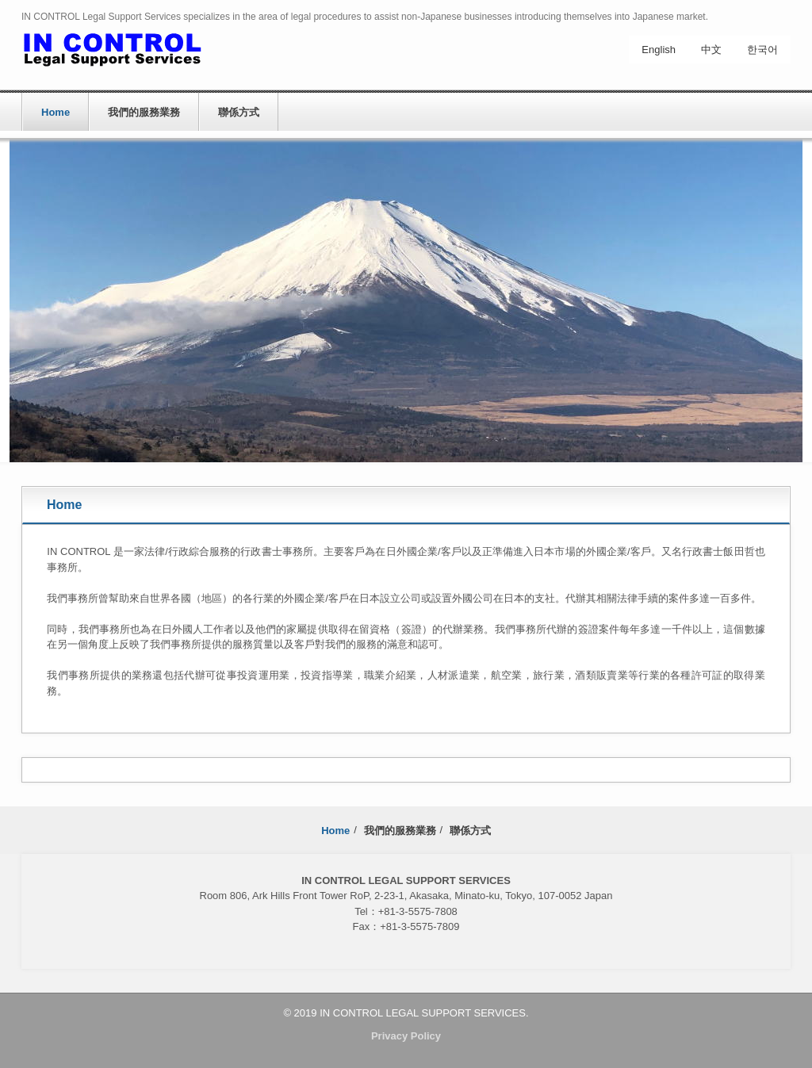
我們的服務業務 (144, 112)
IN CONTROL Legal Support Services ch (131, 54)
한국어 (762, 50)
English (659, 50)
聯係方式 (238, 112)
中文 (711, 50)
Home (55, 112)
